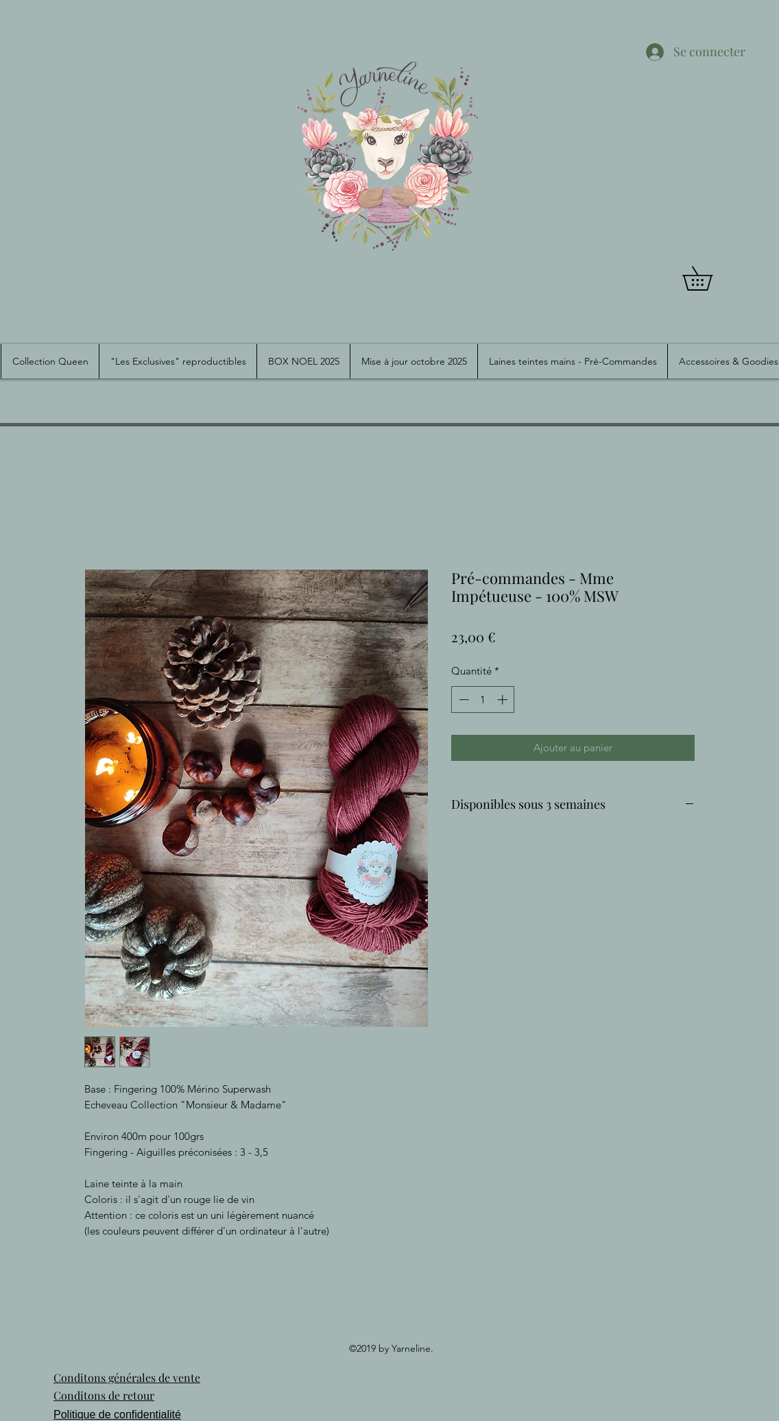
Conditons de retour (103, 1395)
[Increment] (503, 699)
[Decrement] (462, 699)
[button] (709, 278)
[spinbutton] (483, 699)
